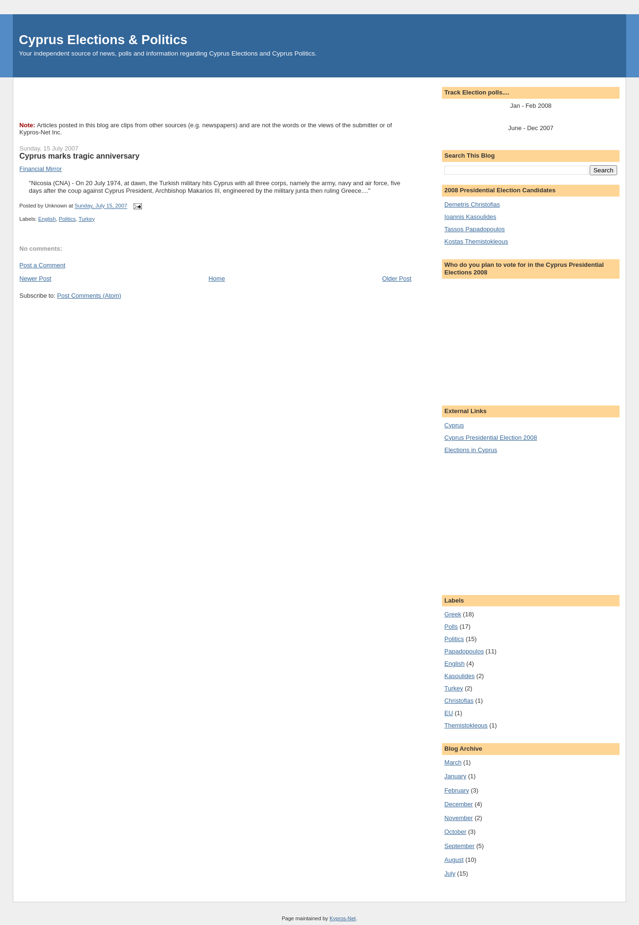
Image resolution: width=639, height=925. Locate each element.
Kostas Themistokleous (476, 241)
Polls (451, 626)
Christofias (458, 700)
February (456, 790)
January (455, 776)
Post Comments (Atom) (89, 295)
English (47, 219)
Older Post (396, 278)
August (453, 859)
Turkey (87, 219)
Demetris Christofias (472, 204)
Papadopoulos (464, 651)
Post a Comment (42, 265)
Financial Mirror (40, 168)
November (458, 817)
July (449, 873)
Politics (67, 219)
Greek (452, 614)
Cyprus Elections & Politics (103, 39)
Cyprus (454, 425)
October (455, 831)
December (458, 804)
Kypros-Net (342, 918)
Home (216, 278)
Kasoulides (459, 676)
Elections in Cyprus (470, 449)
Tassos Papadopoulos (474, 229)
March (452, 762)
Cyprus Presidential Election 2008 (490, 437)
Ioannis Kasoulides (470, 216)
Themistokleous (466, 725)
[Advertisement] (192, 98)
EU (448, 713)
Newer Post (35, 278)
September (459, 845)
